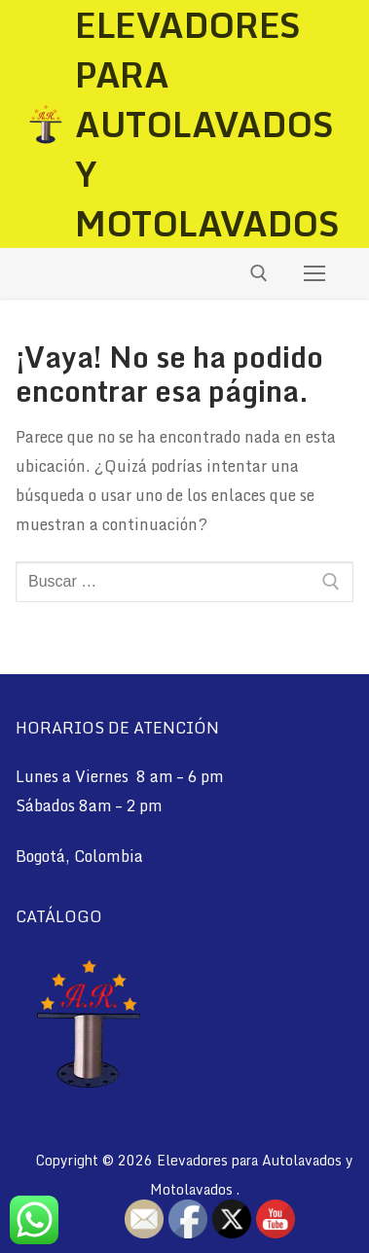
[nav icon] (314, 273)
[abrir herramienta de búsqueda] (259, 273)
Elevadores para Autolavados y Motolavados (207, 124)
